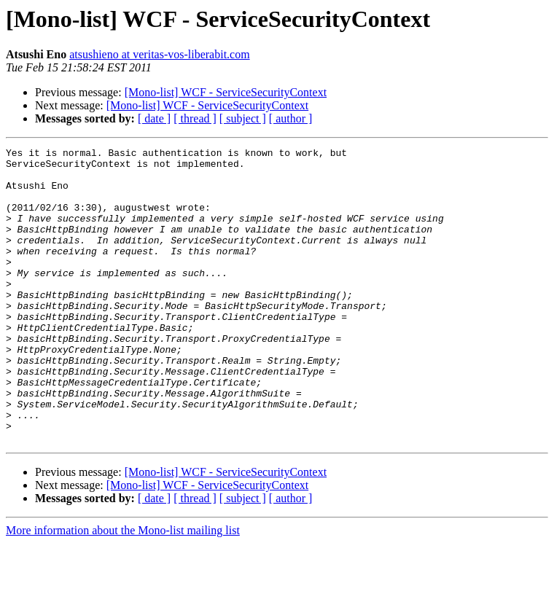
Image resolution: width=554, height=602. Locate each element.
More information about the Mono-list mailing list (123, 589)
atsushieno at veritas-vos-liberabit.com (159, 54)
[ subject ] (242, 118)
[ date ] (154, 118)
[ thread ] (194, 118)
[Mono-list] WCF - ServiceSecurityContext (226, 92)
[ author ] (291, 118)
